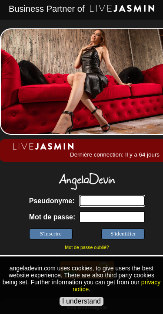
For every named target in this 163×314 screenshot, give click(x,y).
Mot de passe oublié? (87, 247)
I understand (81, 301)
